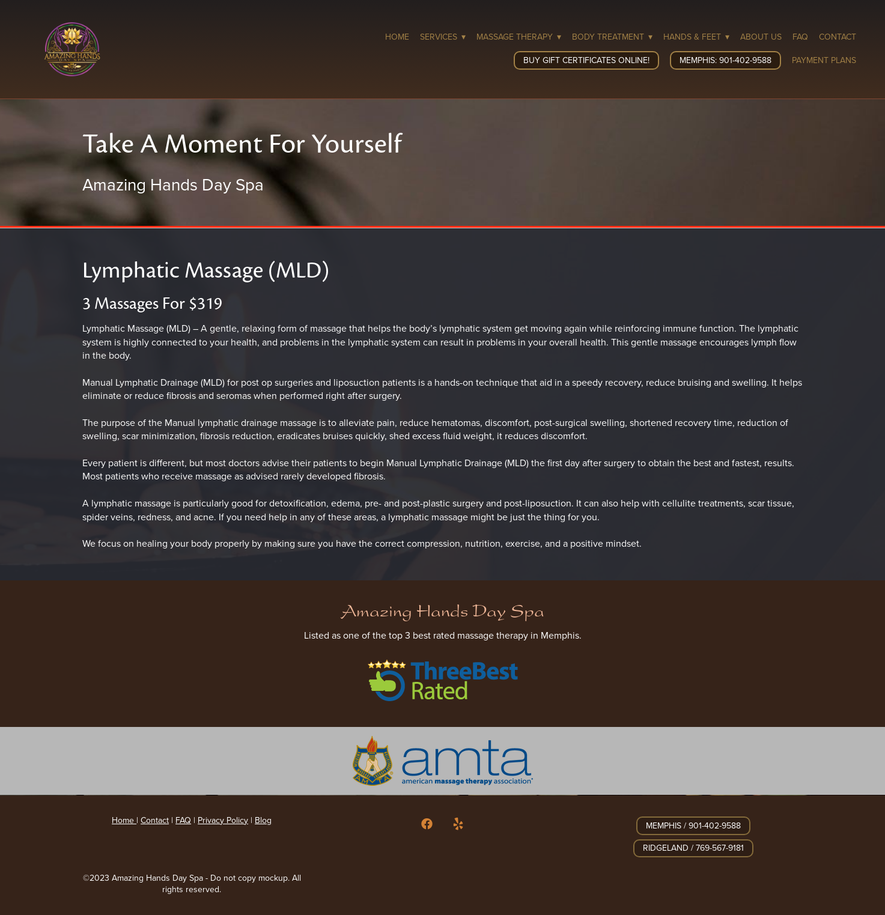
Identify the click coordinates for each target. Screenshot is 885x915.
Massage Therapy (518, 37)
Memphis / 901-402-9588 (693, 825)
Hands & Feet (696, 37)
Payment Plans (824, 60)
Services (443, 37)
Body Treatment (612, 37)
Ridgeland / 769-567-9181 (693, 848)
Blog (263, 820)
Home (397, 37)
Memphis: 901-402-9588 (725, 60)
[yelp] (457, 824)
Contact (837, 37)
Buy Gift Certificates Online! (586, 60)
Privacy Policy (223, 820)
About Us (761, 37)
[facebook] (426, 824)
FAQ (800, 37)
